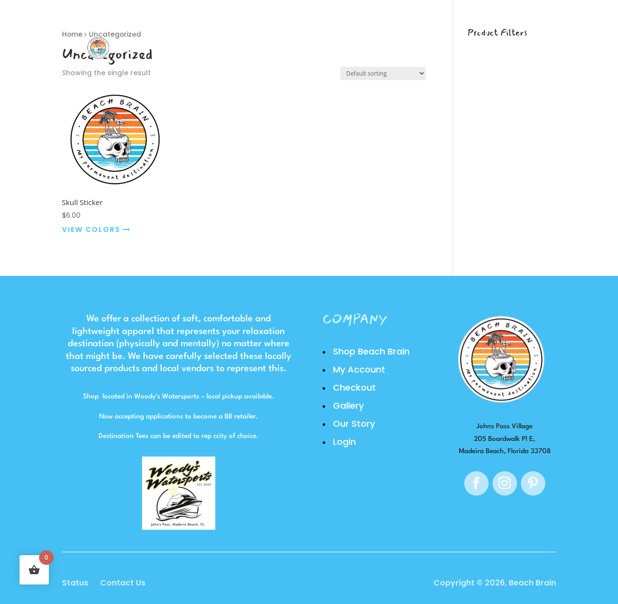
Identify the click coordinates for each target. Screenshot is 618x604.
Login (412, 37)
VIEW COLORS (96, 229)
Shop (240, 37)
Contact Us (122, 582)
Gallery (291, 37)
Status (75, 582)
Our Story (354, 37)
